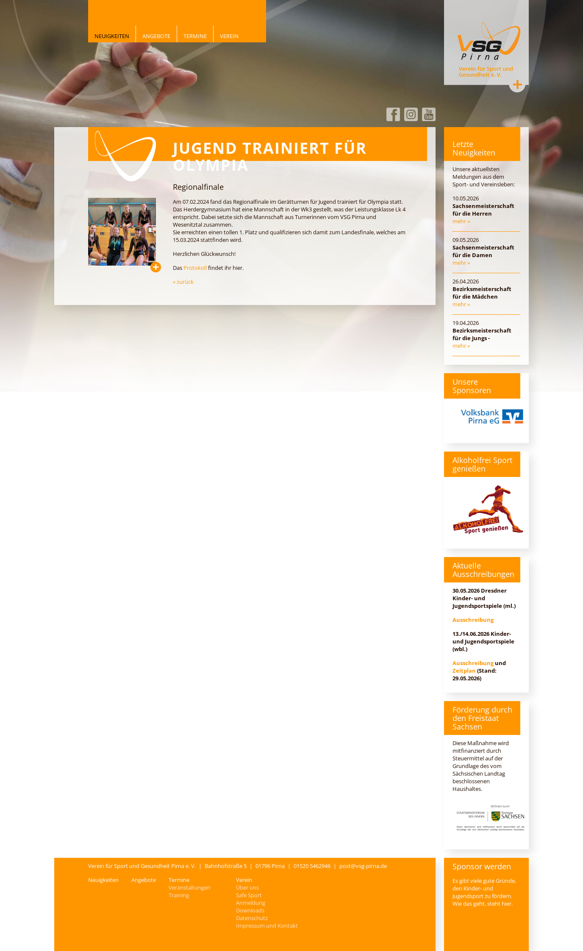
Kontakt (517, 84)
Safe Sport (249, 895)
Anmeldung (250, 903)
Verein (229, 36)
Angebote (156, 36)
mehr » (461, 221)
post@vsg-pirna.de (363, 866)
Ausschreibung (473, 620)
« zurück (183, 282)
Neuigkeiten (111, 36)
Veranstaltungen (190, 887)
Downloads (250, 910)
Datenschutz (252, 918)
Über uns (247, 887)
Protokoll (195, 268)
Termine (195, 36)
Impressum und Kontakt (267, 925)
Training (179, 895)
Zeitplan (464, 670)
